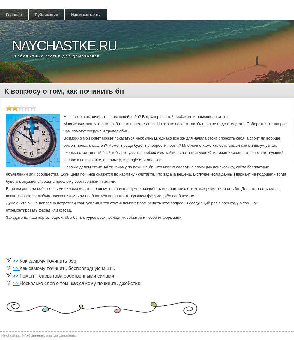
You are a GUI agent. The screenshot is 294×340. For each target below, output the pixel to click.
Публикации (46, 14)
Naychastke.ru (64, 45)
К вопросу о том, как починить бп (64, 91)
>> (16, 260)
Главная (14, 14)
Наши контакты (86, 14)
